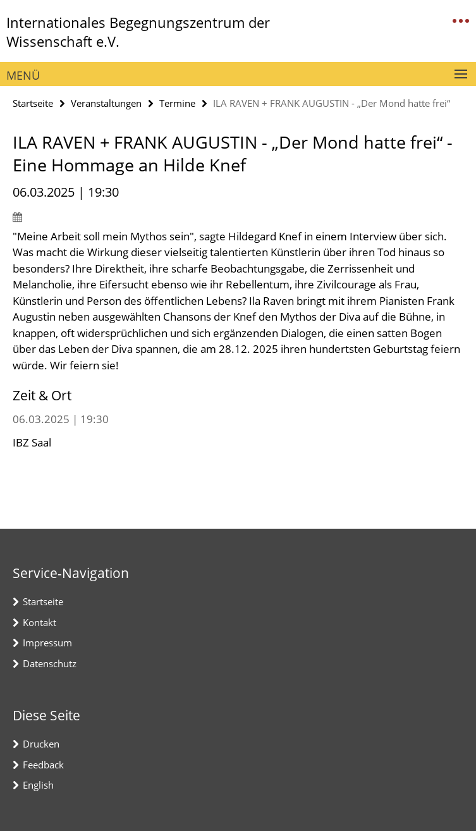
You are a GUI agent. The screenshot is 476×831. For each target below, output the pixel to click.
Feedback (43, 764)
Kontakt (39, 622)
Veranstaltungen (106, 103)
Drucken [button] (41, 743)
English (38, 785)
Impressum (47, 642)
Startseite (33, 103)
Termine (177, 103)
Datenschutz (49, 663)
